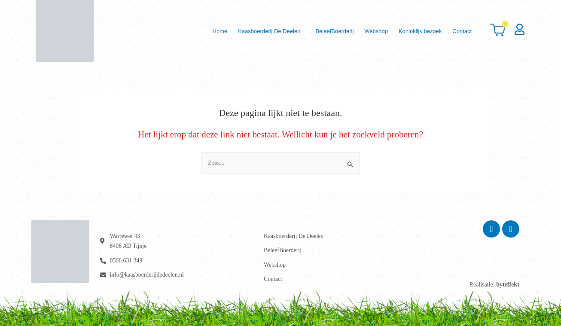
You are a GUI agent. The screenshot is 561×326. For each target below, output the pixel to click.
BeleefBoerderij (327, 31)
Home (208, 31)
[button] (262, 31)
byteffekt (507, 284)
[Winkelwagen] (498, 31)
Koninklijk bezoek (417, 31)
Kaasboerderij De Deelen (260, 31)
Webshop (371, 31)
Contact (461, 31)
